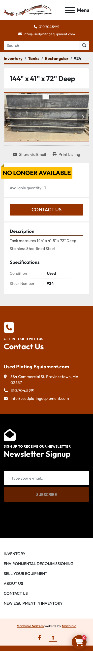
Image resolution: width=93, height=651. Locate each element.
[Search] (41, 45)
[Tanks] (33, 58)
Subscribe (46, 494)
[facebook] (39, 637)
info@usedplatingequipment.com (49, 34)
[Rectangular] (56, 58)
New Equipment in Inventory (33, 603)
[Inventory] (13, 58)
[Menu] (70, 10)
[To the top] (53, 638)
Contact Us (46, 209)
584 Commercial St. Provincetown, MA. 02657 (45, 379)
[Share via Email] (29, 154)
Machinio (69, 626)
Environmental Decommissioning (38, 563)
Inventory (15, 553)
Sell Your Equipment (25, 573)
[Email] (46, 478)
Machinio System (30, 626)
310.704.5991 (49, 27)
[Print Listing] (66, 154)
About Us (13, 583)
